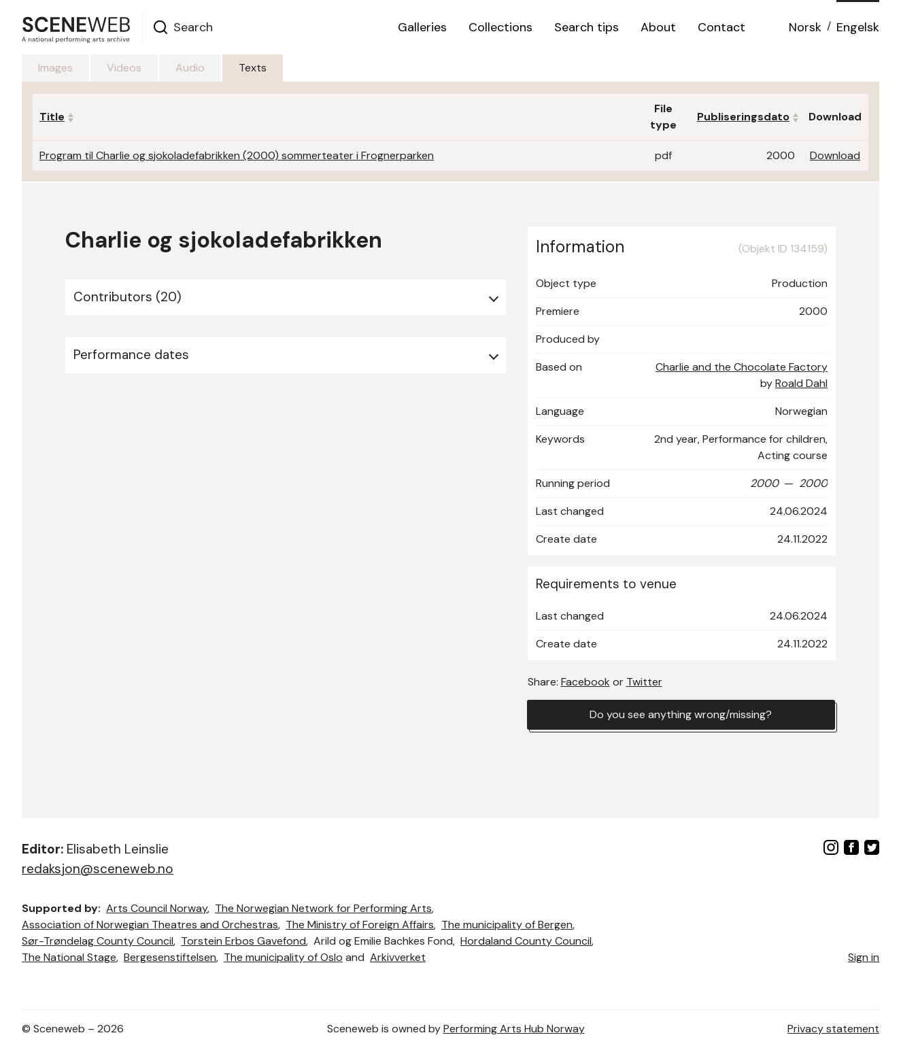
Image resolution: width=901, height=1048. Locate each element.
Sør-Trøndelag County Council (97, 941)
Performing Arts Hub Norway (514, 1028)
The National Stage (69, 957)
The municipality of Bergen (507, 924)
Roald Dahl (801, 383)
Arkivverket (398, 957)
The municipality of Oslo (283, 957)
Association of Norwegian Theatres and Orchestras (150, 924)
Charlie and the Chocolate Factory (742, 367)
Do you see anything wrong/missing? (681, 714)
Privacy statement (833, 1028)
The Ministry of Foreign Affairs (360, 924)
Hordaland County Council (526, 941)
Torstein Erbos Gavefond (243, 941)
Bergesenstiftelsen (170, 957)
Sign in (863, 957)
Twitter (644, 682)
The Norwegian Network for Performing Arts (323, 908)
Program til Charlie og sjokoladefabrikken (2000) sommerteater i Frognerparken (236, 155)
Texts (253, 68)
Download (835, 155)
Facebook (585, 682)
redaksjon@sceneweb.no (97, 868)
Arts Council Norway (156, 908)
